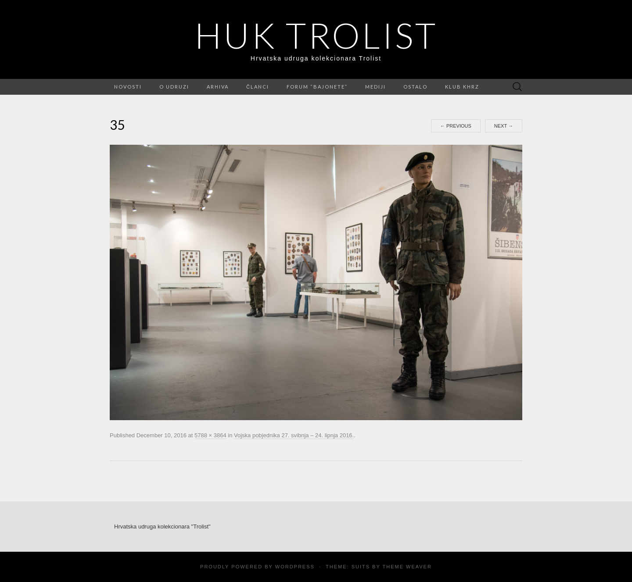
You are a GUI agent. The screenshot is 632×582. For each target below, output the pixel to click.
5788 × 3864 (210, 435)
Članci (257, 86)
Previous (455, 126)
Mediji (375, 86)
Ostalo (415, 86)
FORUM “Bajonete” (317, 86)
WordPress (295, 566)
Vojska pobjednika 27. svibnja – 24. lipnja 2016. (294, 435)
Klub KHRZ (462, 86)
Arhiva (218, 86)
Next (503, 126)
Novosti (128, 86)
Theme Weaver (406, 566)
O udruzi (174, 86)
